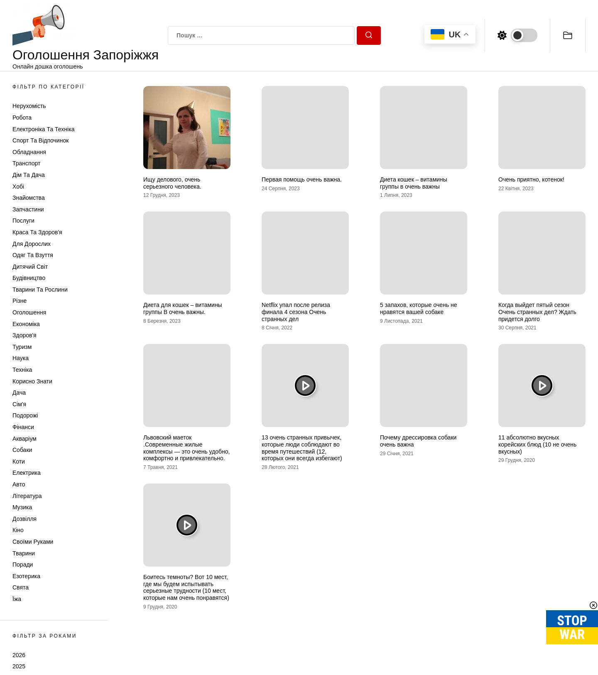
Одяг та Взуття (32, 255)
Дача (19, 392)
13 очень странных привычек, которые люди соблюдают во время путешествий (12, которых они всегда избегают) (302, 447)
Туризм (22, 347)
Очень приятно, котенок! (531, 179)
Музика (22, 507)
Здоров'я (24, 335)
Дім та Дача (28, 175)
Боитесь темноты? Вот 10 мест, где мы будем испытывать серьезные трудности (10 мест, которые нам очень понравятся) (186, 587)
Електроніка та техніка (43, 129)
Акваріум (24, 438)
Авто (18, 484)
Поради (22, 564)
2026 (18, 655)
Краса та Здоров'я (37, 232)
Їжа (16, 599)
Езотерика (26, 576)
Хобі (18, 186)
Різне (19, 300)
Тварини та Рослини (40, 289)
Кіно (18, 530)
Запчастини (28, 209)
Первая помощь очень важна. (302, 179)
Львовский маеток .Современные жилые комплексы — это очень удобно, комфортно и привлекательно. (186, 447)
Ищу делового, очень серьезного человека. (172, 183)
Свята (20, 587)
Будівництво (28, 278)
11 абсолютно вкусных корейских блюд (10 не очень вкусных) (537, 444)
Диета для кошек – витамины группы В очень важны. (182, 308)
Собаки (22, 450)
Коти (18, 461)
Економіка (26, 324)
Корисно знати (32, 381)
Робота (22, 117)
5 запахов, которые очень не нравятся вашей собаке (418, 308)
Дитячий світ (30, 266)
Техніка (22, 369)
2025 (18, 666)
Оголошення (29, 312)
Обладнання (29, 152)
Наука (20, 358)
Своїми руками (32, 541)
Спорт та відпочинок (40, 140)
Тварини (23, 553)
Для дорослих (31, 244)
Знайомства (28, 197)
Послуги (23, 220)
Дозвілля (24, 518)
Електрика (26, 472)
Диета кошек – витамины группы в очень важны (413, 183)
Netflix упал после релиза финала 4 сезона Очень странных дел (296, 312)
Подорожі (25, 415)
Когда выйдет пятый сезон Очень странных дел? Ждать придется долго (537, 312)
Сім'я (19, 404)
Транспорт (26, 163)
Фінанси (23, 427)
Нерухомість (29, 106)
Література (27, 496)
